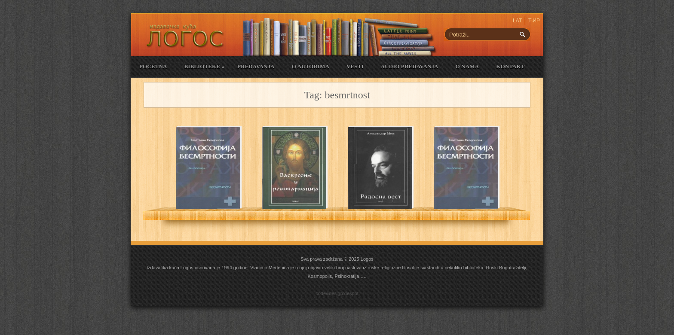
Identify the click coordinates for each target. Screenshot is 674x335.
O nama (467, 66)
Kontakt (510, 66)
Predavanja (256, 66)
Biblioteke (204, 66)
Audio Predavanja (409, 66)
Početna (153, 66)
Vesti (355, 66)
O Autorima (310, 66)
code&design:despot (337, 293)
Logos (367, 259)
